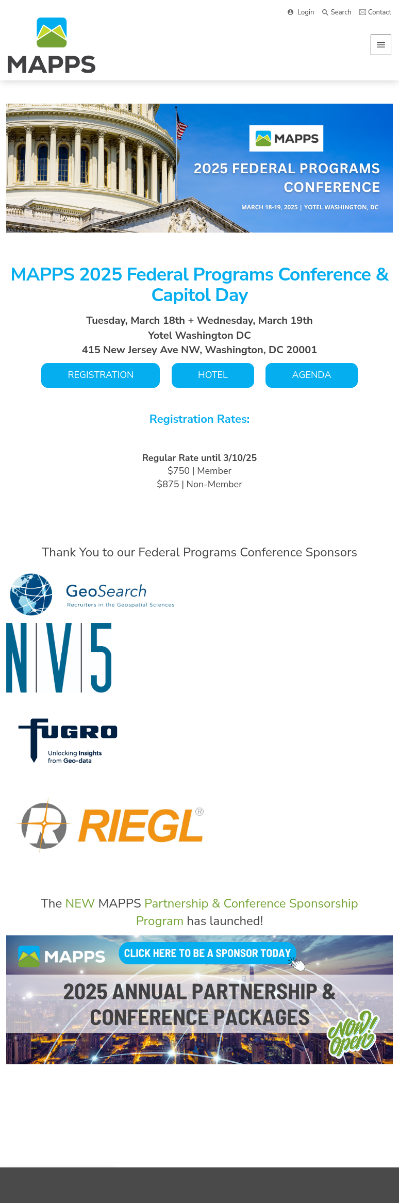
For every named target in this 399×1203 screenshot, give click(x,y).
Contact (379, 12)
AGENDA (311, 375)
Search (341, 12)
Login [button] (305, 12)
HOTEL (213, 375)
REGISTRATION (101, 375)
